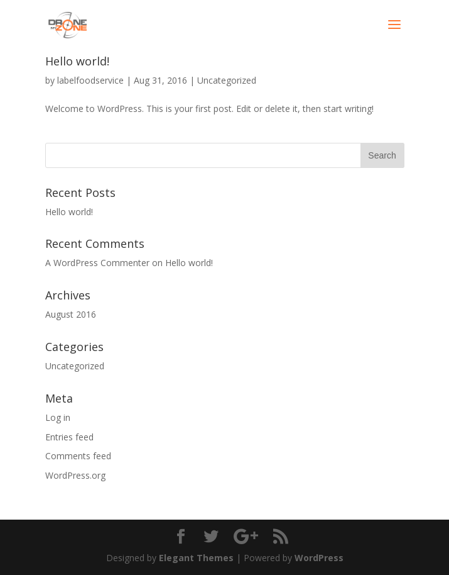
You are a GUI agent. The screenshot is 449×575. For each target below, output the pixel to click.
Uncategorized (226, 80)
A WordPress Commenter (97, 263)
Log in (57, 417)
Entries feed (69, 437)
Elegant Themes (196, 558)
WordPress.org (75, 475)
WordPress (319, 558)
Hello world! (77, 61)
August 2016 (70, 314)
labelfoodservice (90, 80)
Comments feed (78, 456)
